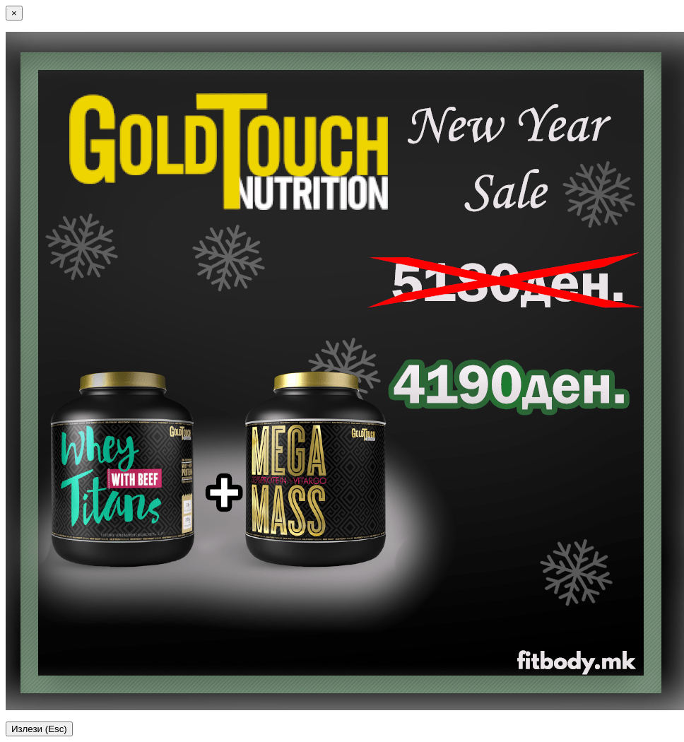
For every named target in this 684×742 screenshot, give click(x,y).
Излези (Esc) (39, 729)
